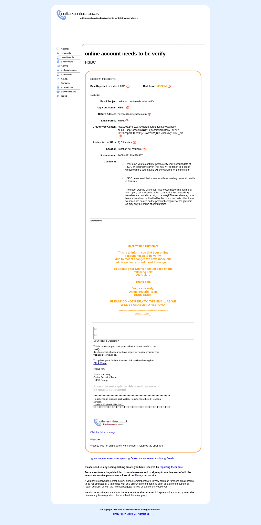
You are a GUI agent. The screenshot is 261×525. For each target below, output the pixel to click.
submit (126, 495)
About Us (131, 514)
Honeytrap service (145, 475)
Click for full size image (102, 432)
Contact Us (143, 514)
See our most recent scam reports (110, 459)
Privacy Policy (119, 514)
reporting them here (171, 467)
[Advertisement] (130, 32)
